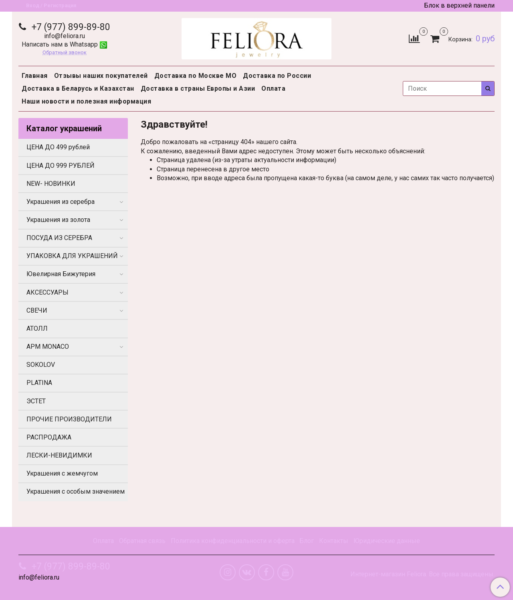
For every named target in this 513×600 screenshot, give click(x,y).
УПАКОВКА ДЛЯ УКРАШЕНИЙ (72, 256)
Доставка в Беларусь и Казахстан (78, 88)
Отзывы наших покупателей (101, 75)
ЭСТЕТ (36, 401)
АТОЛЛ (37, 328)
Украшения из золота (58, 220)
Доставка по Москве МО (195, 75)
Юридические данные (386, 541)
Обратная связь (142, 541)
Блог (306, 541)
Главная (35, 75)
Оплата (273, 88)
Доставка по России (277, 75)
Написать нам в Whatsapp (64, 44)
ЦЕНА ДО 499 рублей (58, 147)
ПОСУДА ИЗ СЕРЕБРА (59, 238)
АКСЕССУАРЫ (47, 292)
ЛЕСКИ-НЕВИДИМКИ (59, 455)
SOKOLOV (40, 364)
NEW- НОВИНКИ (50, 183)
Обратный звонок (64, 52)
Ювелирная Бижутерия (60, 274)
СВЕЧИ (36, 310)
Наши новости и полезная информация (86, 101)
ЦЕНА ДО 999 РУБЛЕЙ (60, 165)
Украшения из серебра (60, 201)
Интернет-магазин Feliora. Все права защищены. (422, 574)
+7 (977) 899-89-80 (69, 27)
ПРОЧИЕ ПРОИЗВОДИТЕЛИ (69, 419)
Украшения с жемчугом (62, 473)
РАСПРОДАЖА (48, 437)
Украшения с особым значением (75, 491)
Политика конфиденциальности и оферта (233, 541)
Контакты (333, 541)
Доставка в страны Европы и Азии (198, 88)
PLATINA (39, 382)
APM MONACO (47, 346)
